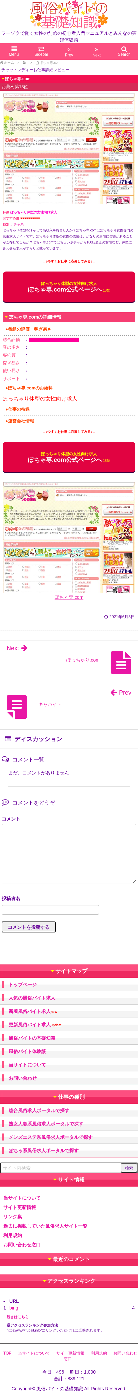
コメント (11, 819)
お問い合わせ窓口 (22, 1244)
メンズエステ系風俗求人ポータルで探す (51, 1137)
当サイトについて (27, 1064)
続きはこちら (18, 1317)
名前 (69, 899)
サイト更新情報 (19, 1207)
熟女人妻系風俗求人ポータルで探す (46, 1123)
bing (13, 1307)
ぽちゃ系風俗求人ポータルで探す (44, 1150)
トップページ (23, 984)
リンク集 (12, 1216)
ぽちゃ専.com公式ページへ (65, 287)
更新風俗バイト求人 (35, 1024)
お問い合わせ (23, 1078)
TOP (7, 1353)
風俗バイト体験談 (27, 1051)
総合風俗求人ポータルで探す (39, 1110)
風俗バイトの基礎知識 (32, 1038)
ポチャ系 (17, 224)
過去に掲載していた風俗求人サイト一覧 (45, 1226)
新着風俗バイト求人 (33, 1011)
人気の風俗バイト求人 (32, 998)
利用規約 (12, 1235)
